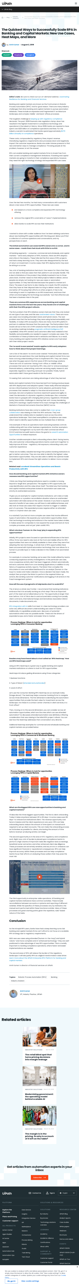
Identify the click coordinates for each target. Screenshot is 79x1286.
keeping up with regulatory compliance (46, 119)
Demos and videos (66, 1239)
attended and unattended (34, 683)
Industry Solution (17, 981)
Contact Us (35, 1193)
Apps (4, 1243)
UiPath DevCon (65, 1263)
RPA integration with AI (18, 606)
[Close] (77, 1266)
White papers (64, 1227)
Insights (24, 1214)
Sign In (50, 1193)
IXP (23, 1222)
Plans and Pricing (9, 1216)
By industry (44, 1214)
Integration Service (28, 1218)
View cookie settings (30, 1281)
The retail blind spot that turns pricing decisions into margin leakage (38, 1057)
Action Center (7, 1230)
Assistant (5, 1247)
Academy (43, 1234)
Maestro (25, 1231)
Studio (24, 1248)
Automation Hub (8, 1251)
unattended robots (47, 314)
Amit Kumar (14, 45)
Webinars (63, 1231)
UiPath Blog (64, 1214)
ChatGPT (6, 55)
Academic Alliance (47, 1238)
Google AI (30, 55)
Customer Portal (46, 1262)
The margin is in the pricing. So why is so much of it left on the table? (39, 1136)
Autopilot (5, 1259)
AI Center (5, 1238)
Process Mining (27, 1240)
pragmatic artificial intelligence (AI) (48, 329)
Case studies (64, 1222)
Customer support (10, 1221)
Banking (54, 977)
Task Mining (26, 1253)
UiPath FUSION (65, 1248)
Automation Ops (8, 1255)
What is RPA (44, 1247)
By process (44, 1218)
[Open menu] (76, 3)
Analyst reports (65, 1218)
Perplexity (18, 55)
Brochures (63, 1235)
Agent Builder (7, 1234)
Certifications (45, 1242)
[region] (39, 1275)
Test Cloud (26, 1257)
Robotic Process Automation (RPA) (32, 977)
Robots (24, 1244)
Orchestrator (26, 1235)
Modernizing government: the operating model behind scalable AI (39, 1096)
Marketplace (26, 1227)
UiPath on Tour (65, 1259)
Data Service (26, 1210)
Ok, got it (11, 1281)
